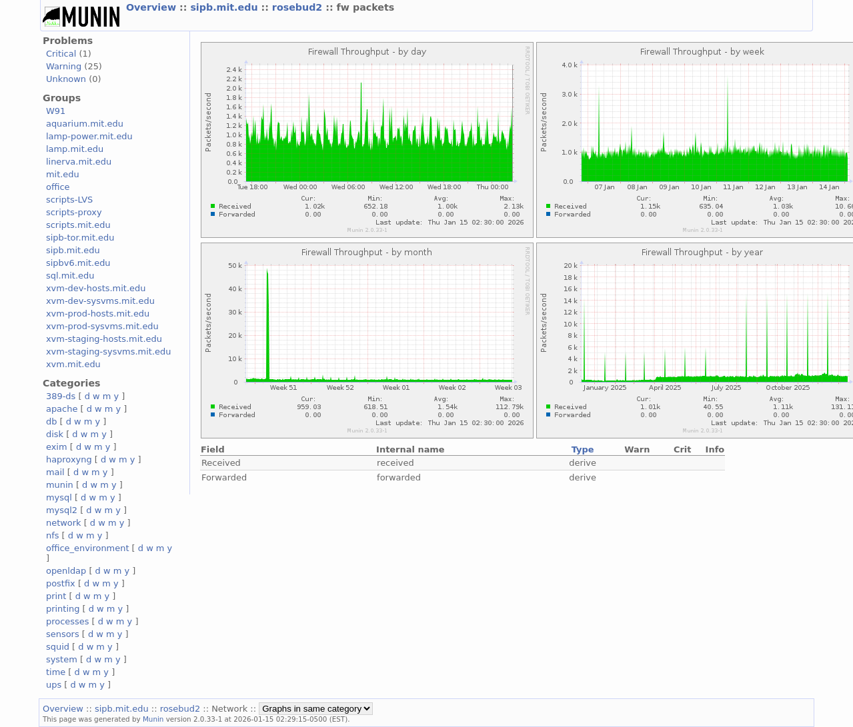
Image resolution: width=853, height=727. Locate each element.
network (63, 523)
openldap (66, 571)
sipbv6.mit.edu (78, 263)
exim (56, 447)
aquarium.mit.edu (84, 124)
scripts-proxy (74, 212)
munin (59, 485)
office (58, 187)
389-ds (60, 396)
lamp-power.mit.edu (89, 136)
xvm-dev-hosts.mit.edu (95, 288)
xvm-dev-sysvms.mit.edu (100, 301)
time (55, 672)
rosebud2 (298, 7)
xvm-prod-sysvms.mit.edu (102, 326)
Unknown (66, 79)
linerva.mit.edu (78, 162)
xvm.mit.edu (73, 364)
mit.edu (62, 174)
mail (55, 472)
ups (53, 685)
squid (57, 647)
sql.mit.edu (70, 276)
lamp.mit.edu (74, 149)
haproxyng (69, 459)
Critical (61, 54)
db (51, 421)
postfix (60, 583)
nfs (52, 535)
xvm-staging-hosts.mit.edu (104, 339)
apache (61, 409)
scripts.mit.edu (78, 225)
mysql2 (61, 510)
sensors (62, 634)
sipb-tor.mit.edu (80, 238)
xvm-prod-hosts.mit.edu (97, 314)
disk (54, 434)
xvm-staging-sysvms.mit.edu (108, 352)
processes (67, 621)
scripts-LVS (69, 200)
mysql (59, 497)
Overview (152, 7)
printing (62, 609)
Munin (153, 719)
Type (583, 449)
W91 (55, 111)
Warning (63, 66)
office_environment (87, 548)
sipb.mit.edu (225, 7)
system (61, 659)
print (56, 596)
